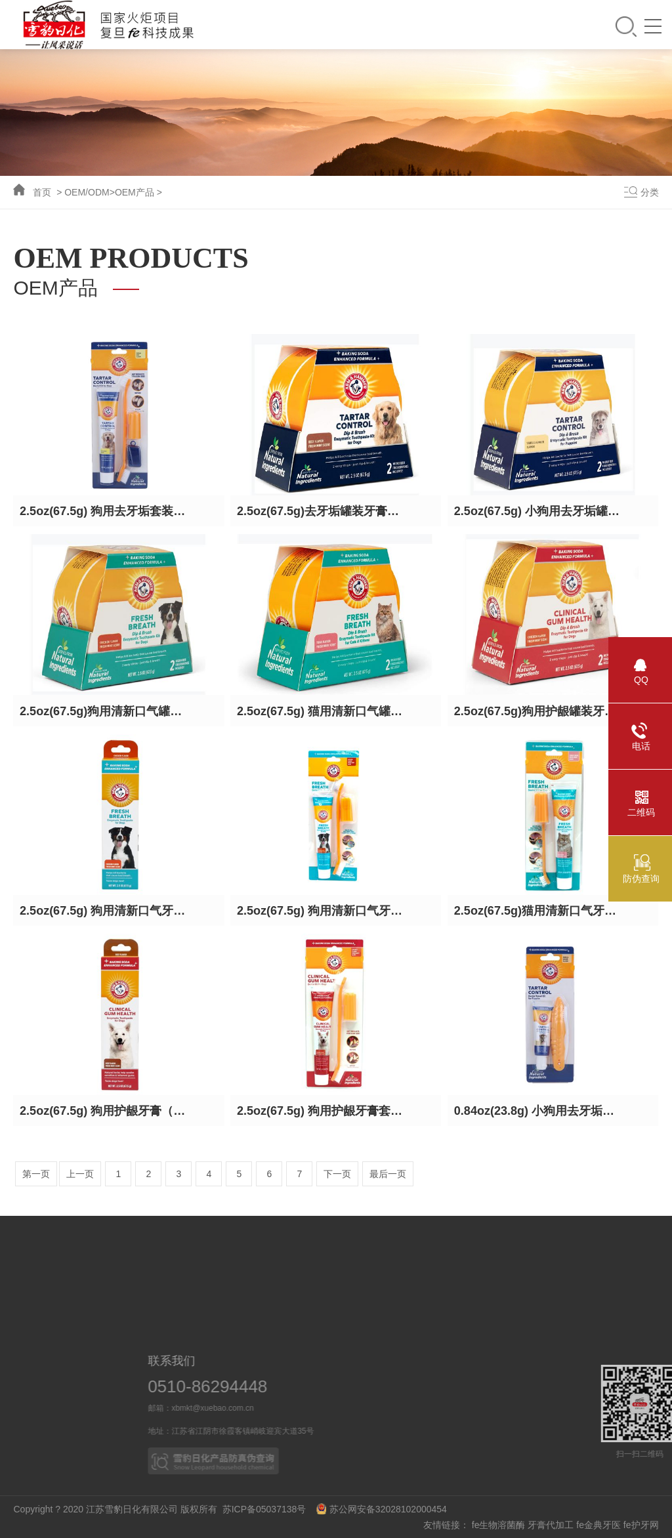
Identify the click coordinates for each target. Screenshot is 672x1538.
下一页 (337, 1174)
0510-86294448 (224, 1386)
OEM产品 (134, 192)
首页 (42, 192)
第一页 (36, 1174)
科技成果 (104, 1273)
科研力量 (104, 1298)
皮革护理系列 (289, 1323)
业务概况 (386, 1273)
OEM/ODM (86, 192)
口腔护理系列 (289, 1273)
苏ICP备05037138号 (268, 1509)
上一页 (80, 1174)
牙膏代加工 (551, 1525)
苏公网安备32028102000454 (381, 1509)
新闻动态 (197, 1273)
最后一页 (387, 1174)
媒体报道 (197, 1298)
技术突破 (104, 1323)
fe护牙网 (641, 1525)
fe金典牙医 (598, 1525)
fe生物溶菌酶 (499, 1525)
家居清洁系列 (289, 1298)
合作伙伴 (386, 1298)
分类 (649, 192)
